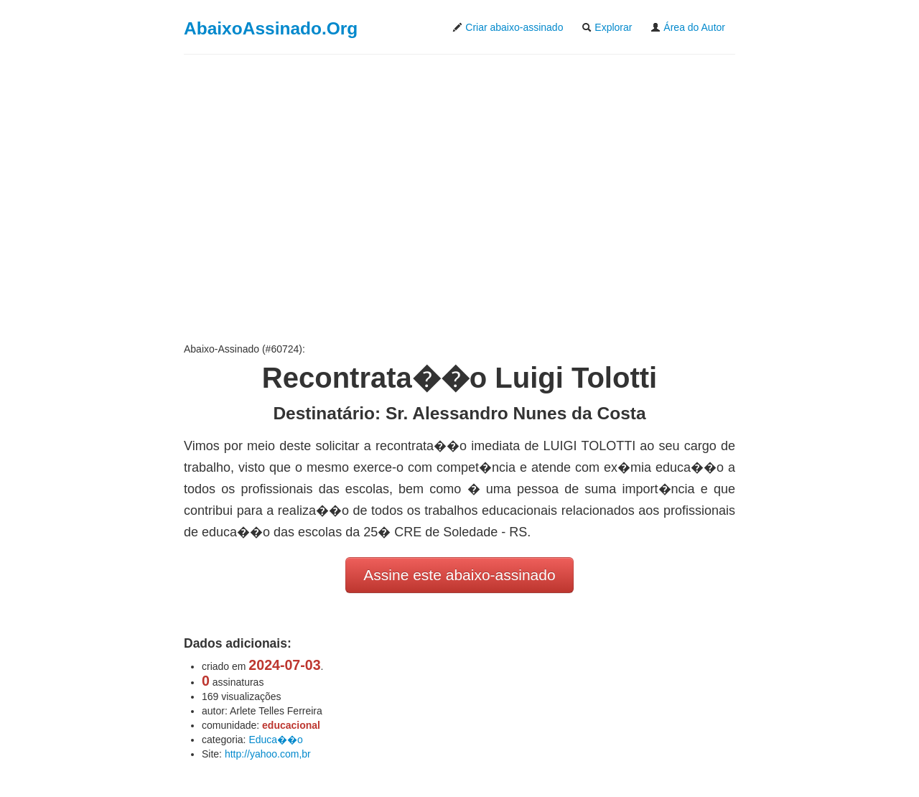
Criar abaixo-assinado (507, 27)
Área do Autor (687, 27)
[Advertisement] (459, 198)
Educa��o (275, 739)
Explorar (607, 27)
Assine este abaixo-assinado (459, 575)
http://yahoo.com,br (268, 754)
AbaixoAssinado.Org (271, 28)
